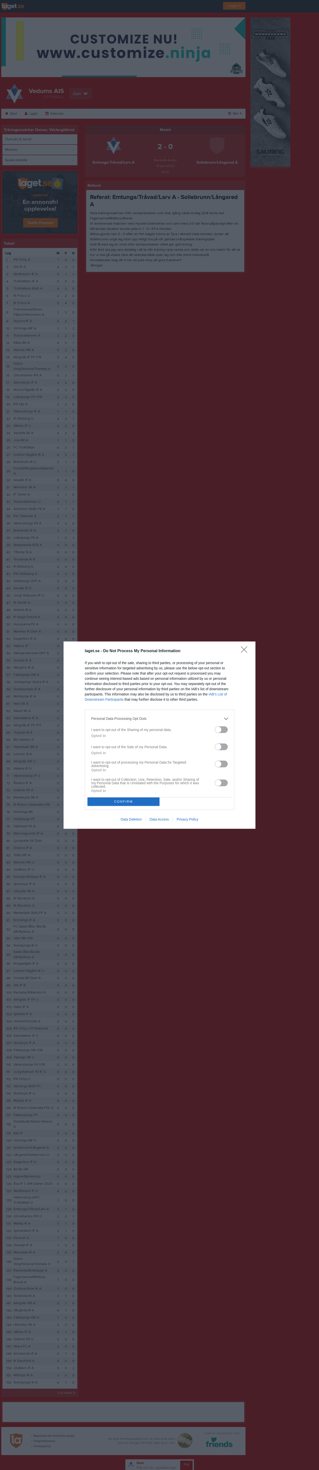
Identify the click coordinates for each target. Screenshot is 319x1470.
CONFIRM (123, 801)
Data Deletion (131, 819)
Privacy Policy (187, 819)
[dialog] (159, 735)
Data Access (159, 819)
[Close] (245, 651)
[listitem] (159, 718)
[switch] (221, 729)
